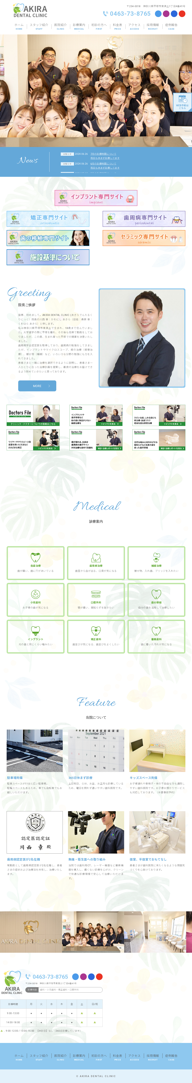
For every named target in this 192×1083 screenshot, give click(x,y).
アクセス (134, 27)
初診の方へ (99, 27)
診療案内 (79, 27)
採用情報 (153, 27)
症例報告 (171, 27)
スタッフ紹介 (39, 27)
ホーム (19, 27)
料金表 (117, 27)
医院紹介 (60, 27)
